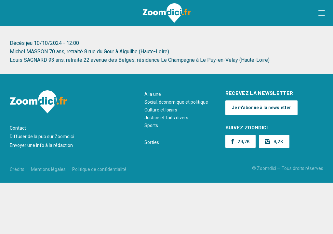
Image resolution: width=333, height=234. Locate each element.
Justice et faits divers (166, 117)
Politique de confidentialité (99, 169)
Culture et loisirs (160, 109)
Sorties (151, 142)
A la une (152, 94)
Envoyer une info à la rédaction (41, 145)
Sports (151, 125)
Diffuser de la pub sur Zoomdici (42, 136)
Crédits (17, 169)
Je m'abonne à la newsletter (261, 107)
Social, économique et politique (176, 102)
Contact (18, 128)
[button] (321, 13)
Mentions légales (48, 169)
